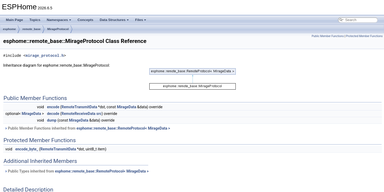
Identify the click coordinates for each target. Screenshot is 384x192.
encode (53, 107)
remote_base (31, 29)
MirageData (126, 107)
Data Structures (114, 20)
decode (53, 113)
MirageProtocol (58, 29)
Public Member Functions (328, 36)
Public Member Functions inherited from (87, 128)
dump (52, 120)
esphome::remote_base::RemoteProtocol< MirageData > (123, 128)
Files (140, 20)
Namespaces (59, 20)
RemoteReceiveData (78, 113)
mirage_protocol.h (45, 55)
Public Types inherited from (77, 171)
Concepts (85, 20)
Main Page (14, 20)
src (98, 113)
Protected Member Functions (364, 36)
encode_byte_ (26, 149)
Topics (34, 20)
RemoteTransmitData (79, 107)
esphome (9, 29)
